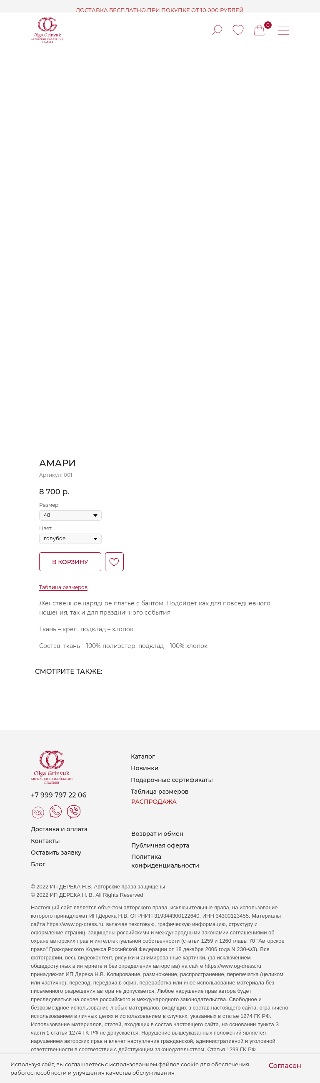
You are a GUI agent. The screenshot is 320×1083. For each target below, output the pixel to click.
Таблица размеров (63, 587)
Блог (38, 864)
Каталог (143, 756)
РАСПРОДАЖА (154, 801)
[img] (238, 30)
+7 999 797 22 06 (58, 795)
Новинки (144, 768)
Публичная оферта (160, 845)
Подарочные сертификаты (172, 780)
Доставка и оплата (59, 829)
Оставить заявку (56, 852)
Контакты (45, 841)
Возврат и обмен (157, 834)
